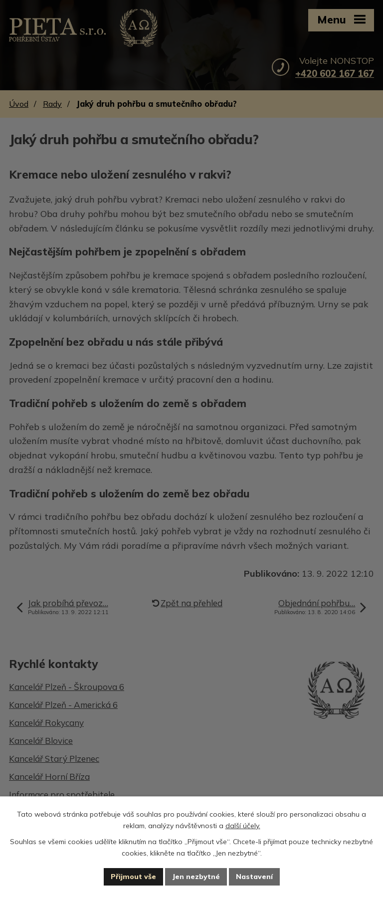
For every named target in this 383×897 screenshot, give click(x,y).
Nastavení (254, 876)
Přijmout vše (133, 876)
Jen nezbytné (196, 876)
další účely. (242, 825)
